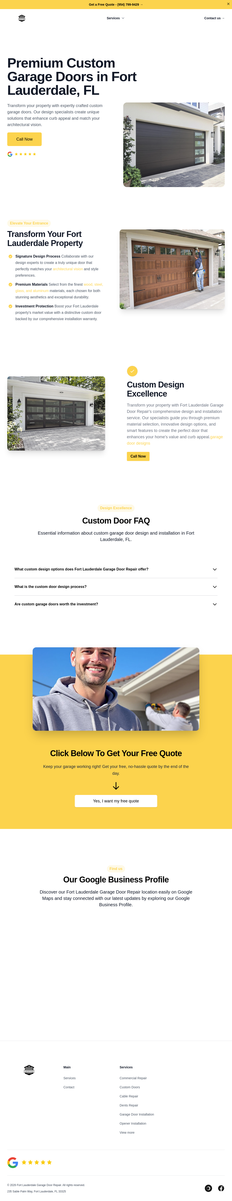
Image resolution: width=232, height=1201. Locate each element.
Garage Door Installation (137, 1114)
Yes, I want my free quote (116, 801)
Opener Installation (133, 1123)
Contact (68, 1087)
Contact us (214, 18)
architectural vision (68, 269)
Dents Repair (129, 1105)
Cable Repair (129, 1096)
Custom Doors (130, 1087)
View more (127, 1132)
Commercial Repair (133, 1078)
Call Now (24, 139)
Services (116, 18)
